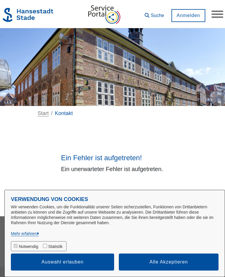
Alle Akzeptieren (168, 261)
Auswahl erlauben (62, 261)
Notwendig (28, 246)
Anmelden (188, 15)
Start (43, 113)
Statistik (55, 246)
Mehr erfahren (24, 233)
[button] (154, 13)
